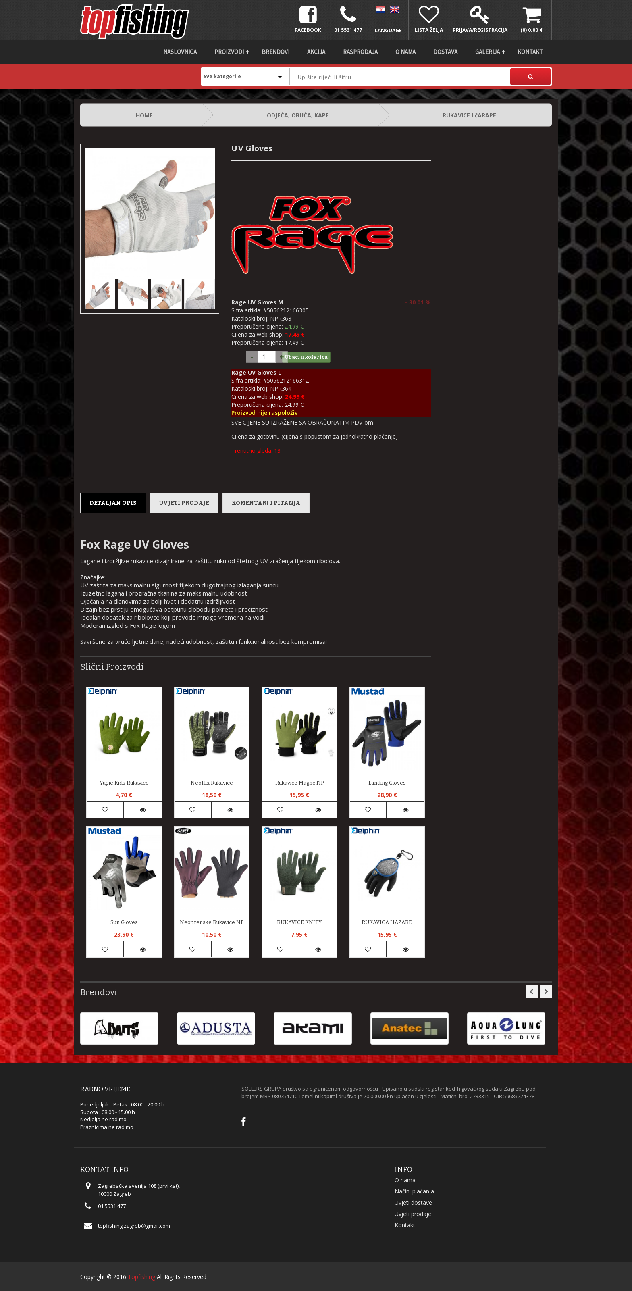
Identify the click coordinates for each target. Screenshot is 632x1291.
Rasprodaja (360, 52)
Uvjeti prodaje (184, 503)
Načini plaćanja (414, 1191)
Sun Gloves (124, 922)
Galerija (487, 52)
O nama (405, 52)
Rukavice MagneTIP (299, 783)
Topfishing (141, 1277)
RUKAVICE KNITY (299, 922)
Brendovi (275, 52)
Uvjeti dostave (413, 1202)
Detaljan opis (113, 503)
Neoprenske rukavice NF (211, 922)
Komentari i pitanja (266, 503)
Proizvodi (229, 52)
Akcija (316, 52)
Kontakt (530, 52)
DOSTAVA (445, 52)
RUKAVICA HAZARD (387, 922)
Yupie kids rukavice (124, 783)
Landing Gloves (387, 783)
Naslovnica (180, 52)
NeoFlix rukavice (212, 783)
